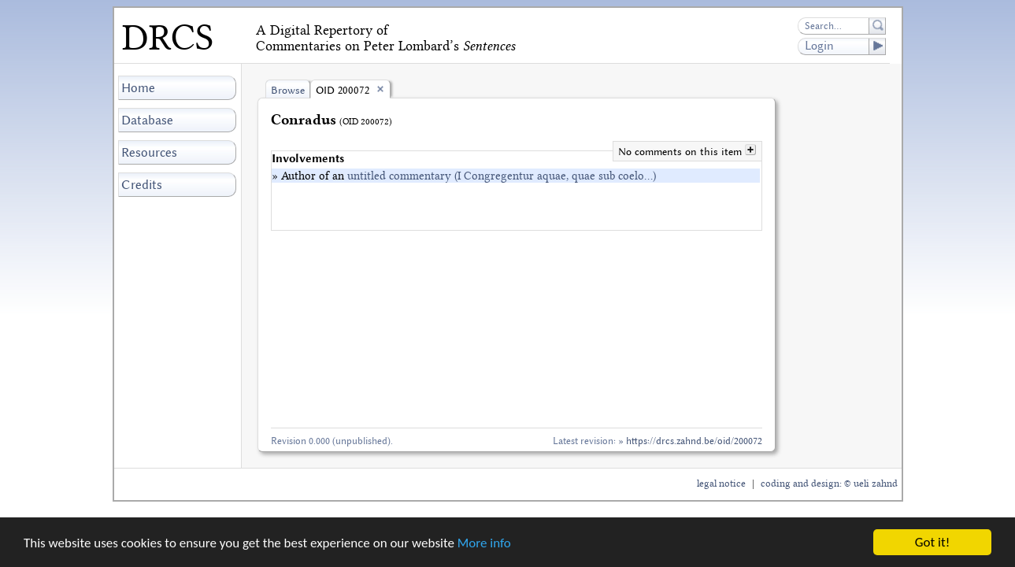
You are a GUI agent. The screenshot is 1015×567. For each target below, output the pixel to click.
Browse (288, 90)
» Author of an (464, 176)
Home (138, 87)
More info (484, 543)
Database (147, 120)
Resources (149, 152)
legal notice (721, 483)
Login (845, 46)
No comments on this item (681, 152)
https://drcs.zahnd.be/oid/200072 (694, 441)
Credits (141, 184)
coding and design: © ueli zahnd (829, 483)
